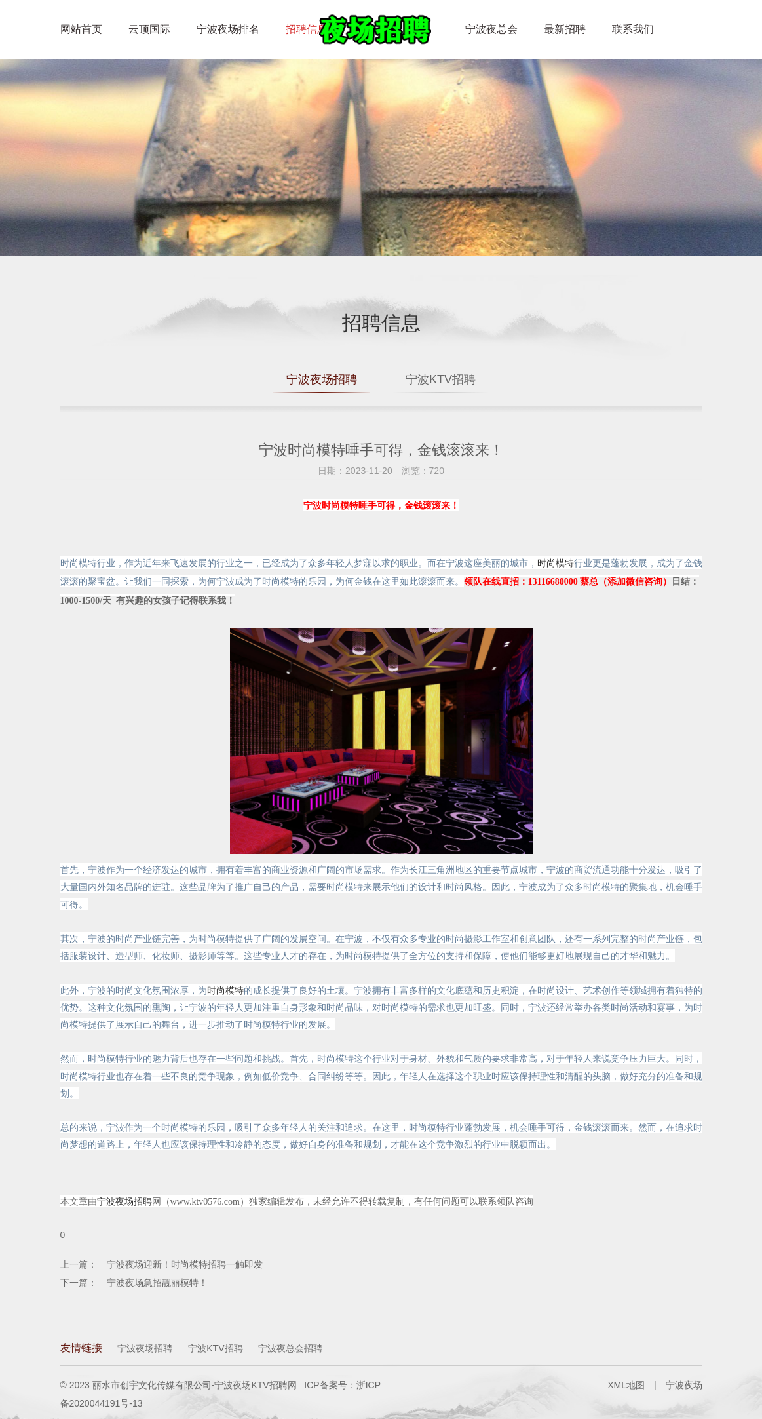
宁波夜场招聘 (321, 379)
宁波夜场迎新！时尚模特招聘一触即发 (185, 1264)
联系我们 (633, 29)
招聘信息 (307, 29)
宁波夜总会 (491, 29)
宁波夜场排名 (228, 29)
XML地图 (626, 1385)
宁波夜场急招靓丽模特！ (157, 1282)
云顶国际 (149, 29)
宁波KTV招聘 (441, 379)
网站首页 (81, 29)
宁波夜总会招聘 (290, 1348)
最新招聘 (565, 29)
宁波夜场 (684, 1385)
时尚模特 (555, 562)
